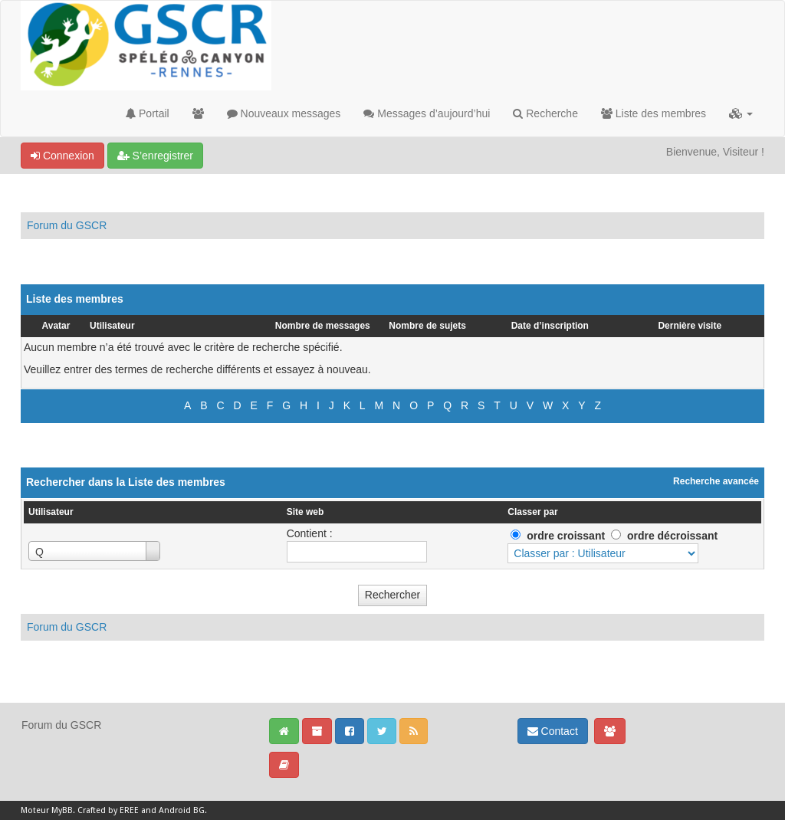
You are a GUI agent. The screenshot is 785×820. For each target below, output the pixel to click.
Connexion (62, 155)
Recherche (545, 113)
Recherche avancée (716, 481)
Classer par (532, 512)
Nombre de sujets (427, 325)
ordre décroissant (672, 536)
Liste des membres (653, 113)
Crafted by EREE (108, 810)
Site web (305, 512)
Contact (552, 731)
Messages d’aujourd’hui (426, 113)
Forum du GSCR (67, 225)
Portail (147, 113)
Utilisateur (112, 325)
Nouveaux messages (284, 113)
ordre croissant (566, 536)
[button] (741, 113)
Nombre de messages (322, 325)
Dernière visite (689, 325)
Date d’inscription (550, 325)
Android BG (182, 810)
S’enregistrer (155, 155)
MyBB (62, 810)
